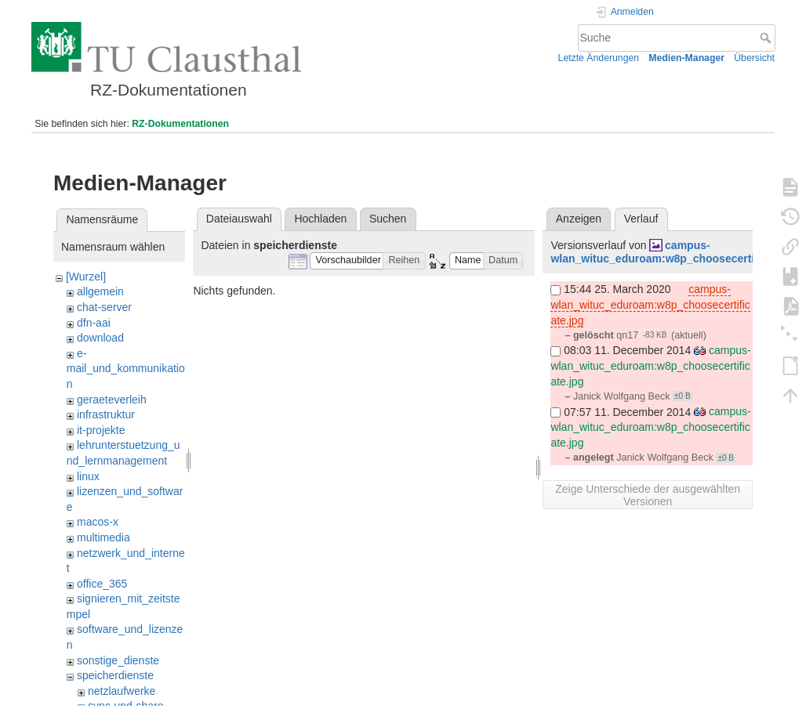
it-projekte (101, 430)
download (100, 337)
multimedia (103, 537)
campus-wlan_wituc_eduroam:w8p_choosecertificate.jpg (676, 252)
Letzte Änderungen (599, 57)
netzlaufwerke (121, 691)
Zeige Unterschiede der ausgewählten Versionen (647, 495)
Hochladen (320, 218)
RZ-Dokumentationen (180, 123)
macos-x (97, 521)
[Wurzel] (86, 276)
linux (88, 476)
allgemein (100, 291)
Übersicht (754, 57)
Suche (767, 37)
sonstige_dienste (118, 660)
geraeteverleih (112, 399)
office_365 (102, 583)
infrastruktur (106, 414)
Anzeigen (578, 218)
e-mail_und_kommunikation (126, 368)
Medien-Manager (686, 57)
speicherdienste (115, 675)
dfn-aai (94, 322)
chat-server (104, 307)
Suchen (387, 218)
